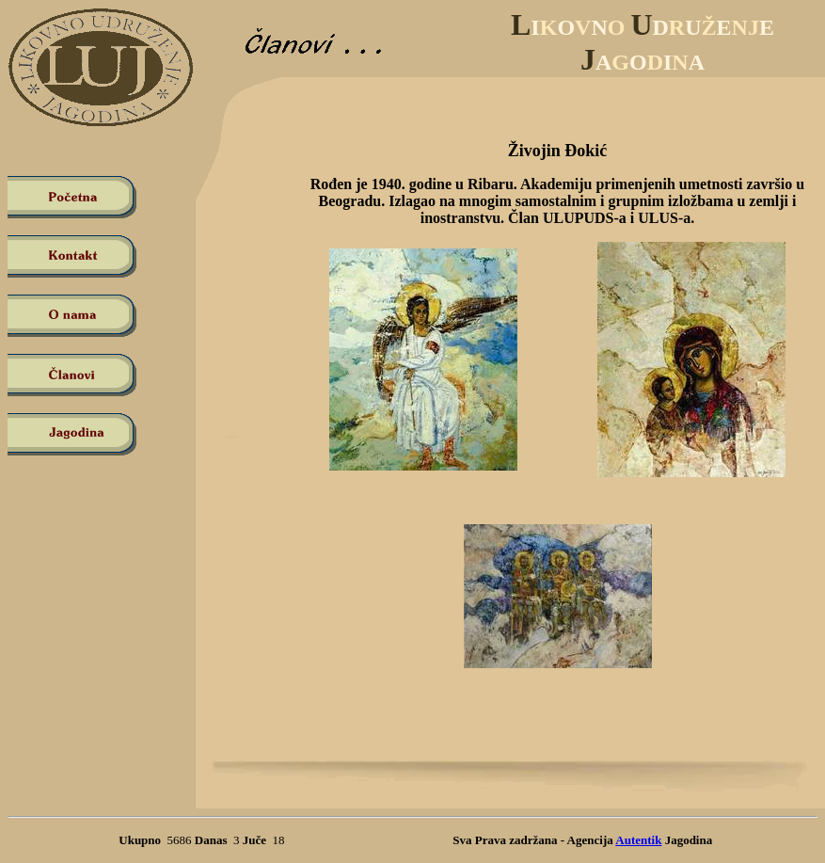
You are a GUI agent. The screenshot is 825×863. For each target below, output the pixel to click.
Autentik (638, 840)
